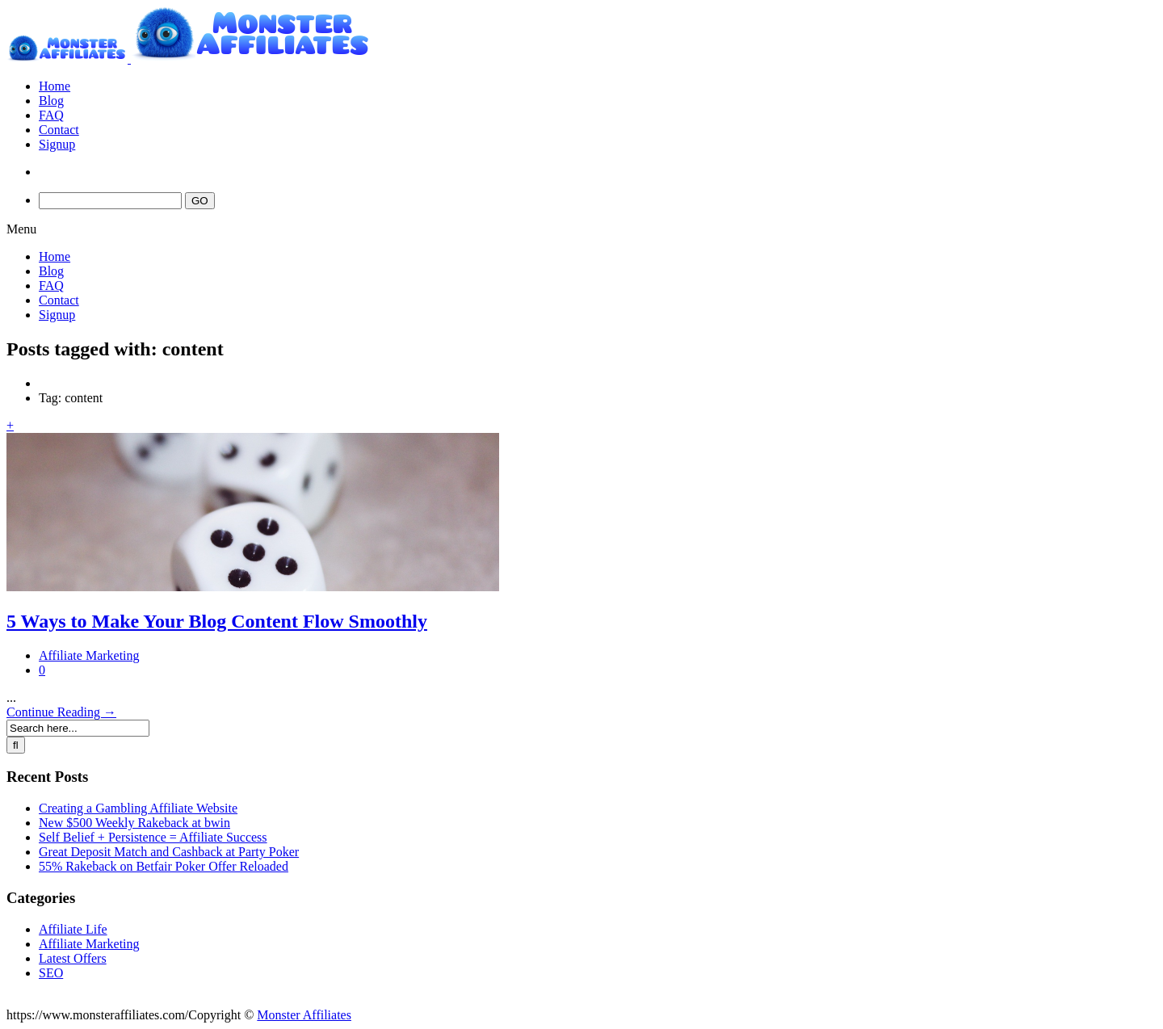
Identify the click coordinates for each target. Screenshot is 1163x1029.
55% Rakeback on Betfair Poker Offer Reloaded (163, 866)
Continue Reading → (61, 712)
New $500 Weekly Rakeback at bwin (134, 823)
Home (54, 86)
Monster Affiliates (304, 1015)
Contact (59, 129)
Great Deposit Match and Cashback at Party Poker (169, 852)
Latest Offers (73, 958)
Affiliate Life (73, 929)
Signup (57, 144)
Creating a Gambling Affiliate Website (138, 808)
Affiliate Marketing (89, 655)
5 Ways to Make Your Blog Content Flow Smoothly (216, 621)
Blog (51, 100)
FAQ (51, 115)
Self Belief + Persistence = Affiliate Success (153, 837)
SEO (51, 973)
